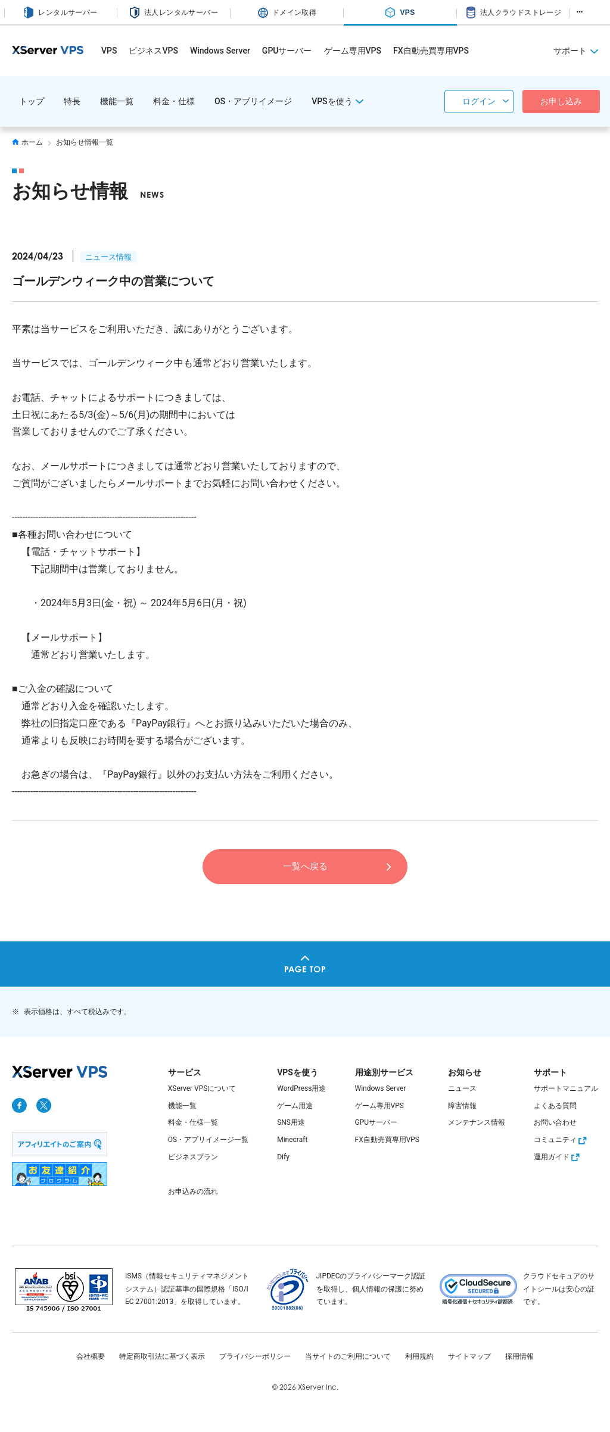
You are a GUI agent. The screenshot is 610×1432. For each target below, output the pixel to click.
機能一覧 (116, 101)
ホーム (27, 142)
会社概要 (90, 1356)
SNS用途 (291, 1122)
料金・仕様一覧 (193, 1122)
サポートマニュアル (566, 1088)
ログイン (479, 101)
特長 (72, 101)
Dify (283, 1157)
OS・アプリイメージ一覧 (208, 1139)
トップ (31, 101)
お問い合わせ (555, 1122)
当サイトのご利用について (348, 1356)
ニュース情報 (108, 256)
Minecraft (292, 1139)
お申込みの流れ (193, 1191)
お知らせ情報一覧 (84, 142)
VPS (109, 50)
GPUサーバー (287, 50)
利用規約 (419, 1356)
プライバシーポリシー (255, 1356)
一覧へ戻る (305, 865)
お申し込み (561, 101)
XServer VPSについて (202, 1088)
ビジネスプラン (193, 1157)
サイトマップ (469, 1356)
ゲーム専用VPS (352, 50)
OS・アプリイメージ (253, 101)
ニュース (462, 1088)
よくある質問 (555, 1106)
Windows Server (220, 50)
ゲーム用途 (295, 1106)
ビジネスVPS (153, 50)
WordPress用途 (301, 1088)
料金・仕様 (174, 101)
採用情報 (519, 1356)
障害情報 (462, 1106)
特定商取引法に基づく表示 (162, 1356)
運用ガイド (558, 1157)
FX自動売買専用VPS (431, 50)
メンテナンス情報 (476, 1122)
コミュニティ (562, 1139)
